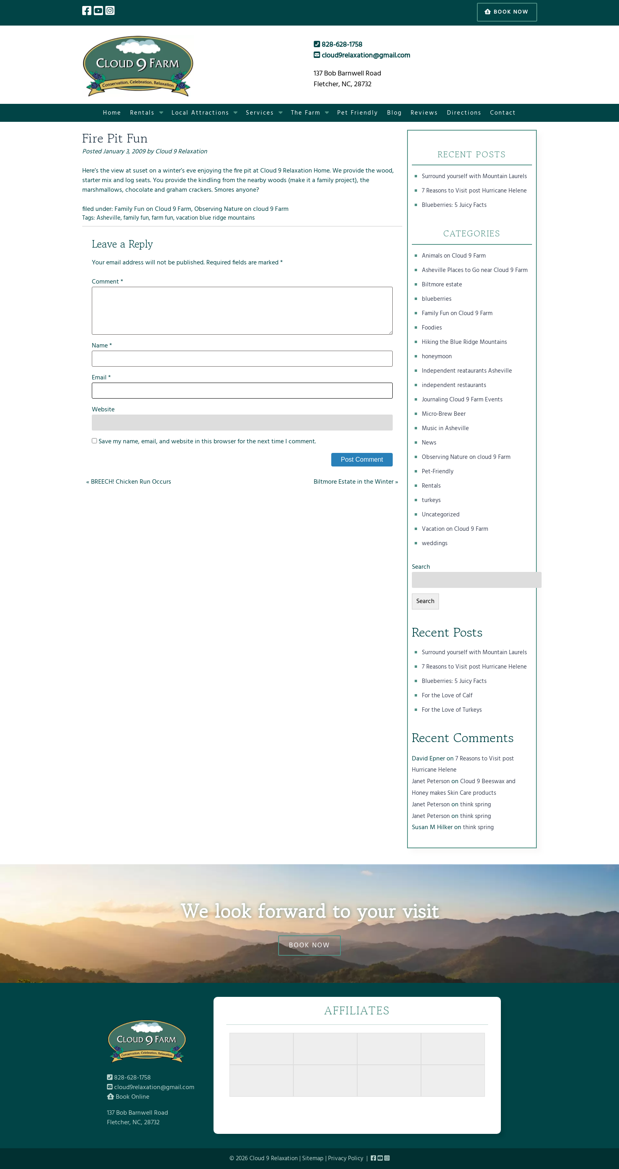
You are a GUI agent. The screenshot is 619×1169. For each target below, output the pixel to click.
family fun (136, 218)
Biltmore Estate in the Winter (354, 482)
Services (260, 113)
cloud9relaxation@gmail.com (362, 56)
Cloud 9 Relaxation (181, 152)
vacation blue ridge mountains (215, 218)
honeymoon (437, 356)
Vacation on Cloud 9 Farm (455, 529)
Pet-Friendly (437, 471)
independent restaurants (454, 385)
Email (101, 378)
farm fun (162, 218)
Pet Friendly (357, 113)
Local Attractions (200, 113)
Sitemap (313, 1158)
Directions (464, 113)
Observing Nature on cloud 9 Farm (241, 209)
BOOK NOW (309, 945)
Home (112, 113)
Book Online (128, 1097)
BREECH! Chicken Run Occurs (131, 482)
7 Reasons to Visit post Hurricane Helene (474, 191)
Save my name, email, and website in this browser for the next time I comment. (207, 442)
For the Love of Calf (447, 696)
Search (421, 567)
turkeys (431, 500)
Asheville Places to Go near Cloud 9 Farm (475, 270)
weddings (434, 543)
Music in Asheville (445, 428)
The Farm (305, 113)
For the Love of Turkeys (452, 710)
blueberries (436, 299)
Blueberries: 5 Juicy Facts (454, 205)
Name (102, 346)
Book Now (506, 12)
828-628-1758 (338, 45)
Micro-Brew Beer (444, 414)
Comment (107, 282)
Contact (503, 113)
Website (103, 410)
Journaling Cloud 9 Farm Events (462, 400)
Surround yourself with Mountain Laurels (474, 176)
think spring (475, 805)
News (429, 443)
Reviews (424, 113)
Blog (394, 113)
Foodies (432, 328)
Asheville (109, 218)
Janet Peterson (431, 781)
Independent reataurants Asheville (467, 371)
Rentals (142, 113)
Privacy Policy (345, 1158)
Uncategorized (441, 515)
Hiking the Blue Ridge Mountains (464, 342)
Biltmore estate (442, 285)
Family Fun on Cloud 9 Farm (153, 209)
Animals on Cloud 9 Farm (454, 256)
